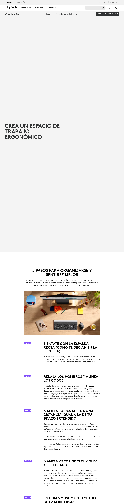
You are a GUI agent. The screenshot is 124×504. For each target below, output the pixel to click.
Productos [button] (26, 7)
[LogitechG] (21, 2)
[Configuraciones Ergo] (107, 14)
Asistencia (103, 2)
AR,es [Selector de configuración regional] (114, 2)
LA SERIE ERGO (12, 13)
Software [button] (52, 7)
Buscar (95, 8)
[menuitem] (50, 14)
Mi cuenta (110, 8)
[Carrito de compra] (116, 8)
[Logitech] (11, 2)
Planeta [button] (39, 7)
